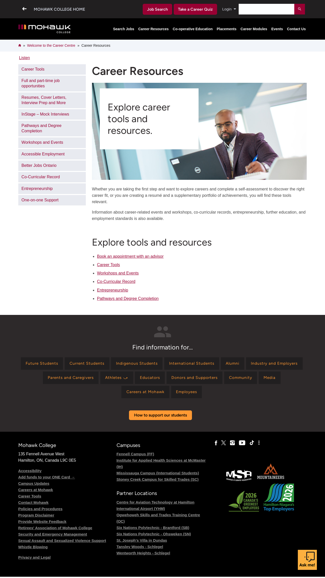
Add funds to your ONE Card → (46, 478)
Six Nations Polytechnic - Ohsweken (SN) (154, 535)
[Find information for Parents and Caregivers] (110, 378)
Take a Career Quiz (194, 9)
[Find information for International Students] (222, 363)
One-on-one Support (40, 200)
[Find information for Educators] (192, 378)
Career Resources (153, 29)
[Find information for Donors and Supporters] (237, 378)
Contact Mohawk (33, 504)
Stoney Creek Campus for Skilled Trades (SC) (158, 481)
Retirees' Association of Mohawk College (55, 529)
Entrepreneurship (112, 290)
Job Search (156, 9)
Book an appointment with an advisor (130, 256)
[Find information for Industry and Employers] (51, 378)
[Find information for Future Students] (69, 363)
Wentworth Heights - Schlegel (143, 554)
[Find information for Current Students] (115, 363)
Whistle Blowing (33, 548)
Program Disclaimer (36, 517)
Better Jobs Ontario (39, 165)
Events (277, 29)
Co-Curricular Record (116, 281)
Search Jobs (123, 29)
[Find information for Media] (119, 393)
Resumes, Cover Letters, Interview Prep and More (44, 100)
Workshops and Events (118, 273)
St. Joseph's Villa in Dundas (142, 541)
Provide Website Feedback (42, 523)
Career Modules (253, 29)
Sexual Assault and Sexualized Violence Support (62, 542)
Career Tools (108, 265)
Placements (227, 29)
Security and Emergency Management (52, 536)
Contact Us (296, 29)
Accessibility (30, 472)
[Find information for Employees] (199, 393)
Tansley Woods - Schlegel (140, 548)
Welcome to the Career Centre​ (51, 45)
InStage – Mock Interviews (45, 114)
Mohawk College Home (59, 9)
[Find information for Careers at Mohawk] (157, 393)
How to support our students (160, 416)
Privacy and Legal (34, 559)
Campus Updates (34, 485)
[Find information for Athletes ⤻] (157, 378)
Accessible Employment (43, 154)
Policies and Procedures (40, 510)
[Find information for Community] (284, 378)
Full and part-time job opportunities (41, 83)
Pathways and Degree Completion (128, 298)
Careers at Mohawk (35, 491)
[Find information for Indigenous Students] (166, 363)
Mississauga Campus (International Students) (158, 474)
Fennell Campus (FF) (135, 455)
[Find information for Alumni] (263, 363)
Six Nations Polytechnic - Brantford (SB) (153, 529)
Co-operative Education (193, 29)
